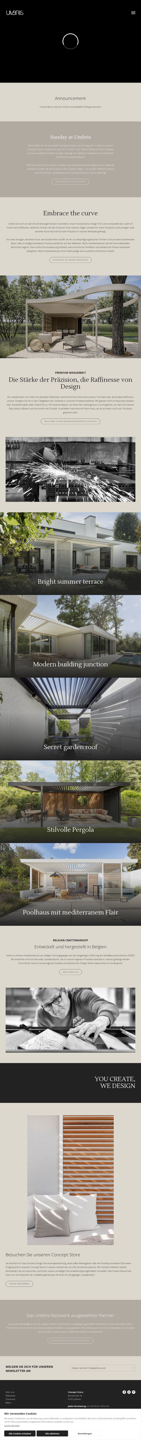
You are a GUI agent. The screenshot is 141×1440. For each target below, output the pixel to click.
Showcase (10, 1399)
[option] (70, 469)
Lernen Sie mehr (12, 1425)
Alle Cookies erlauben (20, 1433)
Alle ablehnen (52, 1433)
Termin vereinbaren (19, 1284)
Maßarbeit (10, 1395)
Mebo (8, 1402)
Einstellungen (85, 1433)
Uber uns (10, 1392)
